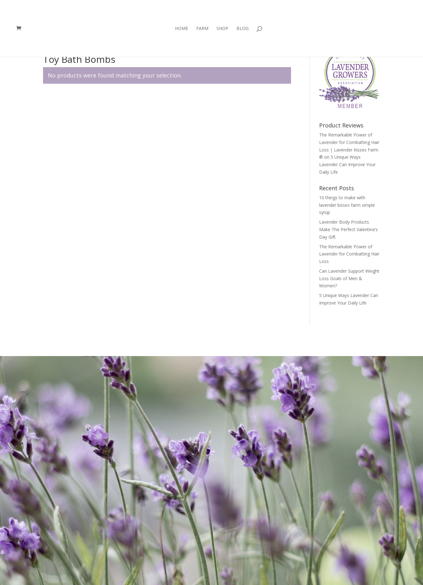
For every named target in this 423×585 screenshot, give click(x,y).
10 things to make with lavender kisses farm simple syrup (347, 205)
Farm (202, 28)
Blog (242, 28)
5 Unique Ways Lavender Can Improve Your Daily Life (347, 164)
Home (181, 28)
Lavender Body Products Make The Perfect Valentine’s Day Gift (348, 229)
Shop (222, 28)
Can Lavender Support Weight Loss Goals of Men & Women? (349, 278)
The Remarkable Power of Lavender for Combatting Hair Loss (349, 254)
